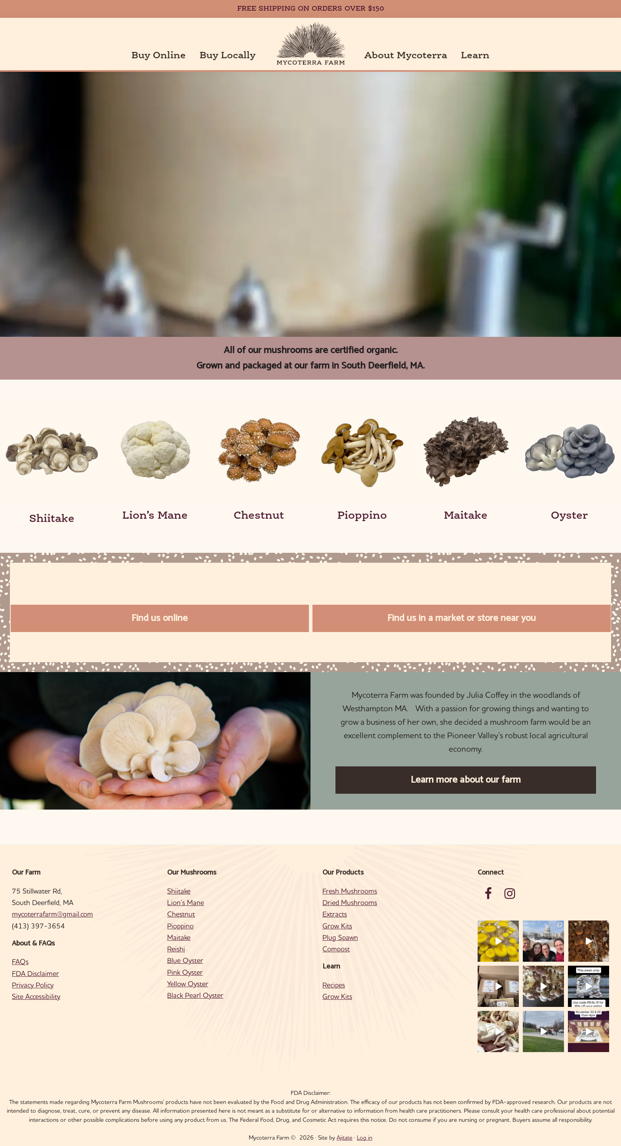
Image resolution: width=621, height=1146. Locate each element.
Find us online (159, 618)
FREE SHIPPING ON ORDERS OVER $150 (310, 9)
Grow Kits (337, 925)
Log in (364, 1137)
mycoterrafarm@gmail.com (52, 914)
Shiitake (51, 519)
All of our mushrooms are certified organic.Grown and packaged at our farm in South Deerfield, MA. (310, 358)
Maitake (466, 516)
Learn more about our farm (466, 780)
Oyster (569, 516)
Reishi (176, 948)
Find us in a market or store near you (461, 618)
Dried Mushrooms (349, 902)
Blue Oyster (185, 960)
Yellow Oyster (187, 983)
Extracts (334, 914)
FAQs (20, 961)
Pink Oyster (185, 972)
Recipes (333, 984)
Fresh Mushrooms (349, 891)
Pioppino (362, 516)
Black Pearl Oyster (195, 995)
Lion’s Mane (155, 516)
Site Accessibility (36, 996)
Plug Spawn (340, 937)
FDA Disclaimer (35, 973)
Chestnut (259, 516)
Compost (336, 948)
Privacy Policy (32, 984)
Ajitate (344, 1137)
